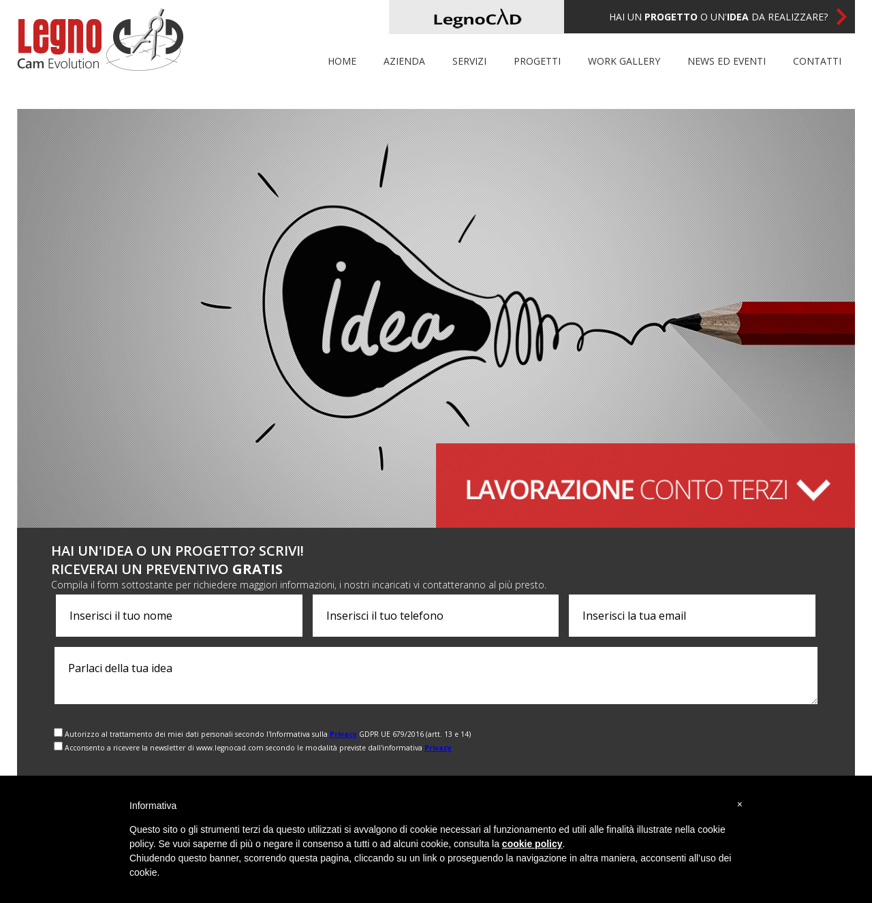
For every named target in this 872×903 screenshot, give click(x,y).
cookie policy (532, 843)
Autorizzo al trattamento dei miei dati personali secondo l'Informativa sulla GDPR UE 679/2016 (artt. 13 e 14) (268, 734)
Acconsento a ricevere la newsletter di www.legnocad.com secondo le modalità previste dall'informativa (258, 747)
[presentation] (732, 740)
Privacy (343, 734)
